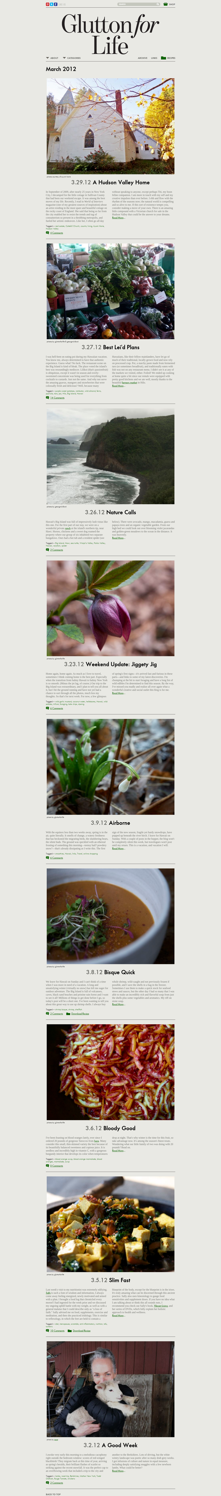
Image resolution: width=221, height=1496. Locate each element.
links (74, 853)
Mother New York (87, 1476)
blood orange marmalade (85, 1159)
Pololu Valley (99, 543)
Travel (79, 853)
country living (86, 226)
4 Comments (56, 232)
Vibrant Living (161, 1305)
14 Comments (57, 397)
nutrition (99, 1324)
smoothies (59, 853)
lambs (57, 1476)
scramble (75, 1324)
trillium (56, 704)
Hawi (67, 543)
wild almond (90, 391)
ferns (99, 391)
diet (57, 1324)
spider (64, 545)
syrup (67, 1161)
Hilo (64, 393)
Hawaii (80, 393)
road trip (65, 1476)
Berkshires (74, 1476)
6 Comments (56, 708)
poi (60, 393)
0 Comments (56, 1165)
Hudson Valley (52, 228)
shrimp (71, 1009)
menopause (65, 1324)
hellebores (90, 701)
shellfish (78, 1009)
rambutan (80, 391)
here (96, 1140)
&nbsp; (167, 4)
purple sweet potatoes (65, 391)
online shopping (90, 853)
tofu (105, 1324)
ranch (68, 528)
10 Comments (57, 1330)
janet (56, 1439)
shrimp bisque (61, 1009)
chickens (71, 1478)
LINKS (154, 58)
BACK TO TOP (53, 1494)
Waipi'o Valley (86, 543)
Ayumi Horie (98, 226)
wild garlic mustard (63, 701)
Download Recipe (80, 1013)
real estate (60, 226)
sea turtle (75, 543)
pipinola (49, 393)
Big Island (71, 393)
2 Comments (56, 549)
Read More (118, 217)
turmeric (49, 1326)
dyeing (81, 704)
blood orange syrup (63, 1159)
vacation (56, 545)
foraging (63, 704)
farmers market (129, 382)
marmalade (59, 1161)
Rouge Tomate (60, 1478)
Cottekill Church (73, 226)
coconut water (79, 701)
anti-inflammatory (87, 1324)
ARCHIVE (142, 58)
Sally (48, 1292)
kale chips (72, 704)
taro (56, 393)
